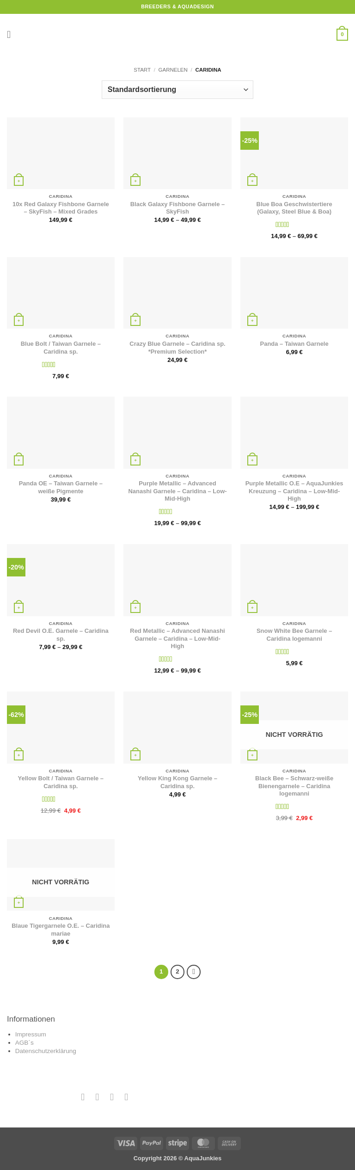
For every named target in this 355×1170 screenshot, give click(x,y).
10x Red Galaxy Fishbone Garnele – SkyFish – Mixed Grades (60, 208)
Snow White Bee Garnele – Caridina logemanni (294, 634)
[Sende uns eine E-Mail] (111, 1096)
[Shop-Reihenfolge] (177, 89)
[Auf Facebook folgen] (83, 1096)
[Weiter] (194, 972)
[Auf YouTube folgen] (126, 1096)
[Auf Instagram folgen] (97, 1096)
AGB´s (24, 1042)
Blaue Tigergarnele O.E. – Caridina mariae (61, 929)
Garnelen (173, 70)
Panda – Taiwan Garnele (294, 343)
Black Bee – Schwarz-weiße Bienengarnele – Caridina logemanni (294, 786)
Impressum (30, 1034)
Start (142, 70)
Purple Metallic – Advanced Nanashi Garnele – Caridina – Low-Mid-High (177, 491)
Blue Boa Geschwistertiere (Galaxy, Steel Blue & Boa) (294, 208)
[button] (12, 34)
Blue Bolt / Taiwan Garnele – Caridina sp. (61, 347)
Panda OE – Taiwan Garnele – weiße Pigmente (61, 487)
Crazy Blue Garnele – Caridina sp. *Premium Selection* (177, 347)
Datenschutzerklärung (45, 1050)
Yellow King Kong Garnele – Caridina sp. (177, 782)
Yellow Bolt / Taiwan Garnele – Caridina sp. (61, 782)
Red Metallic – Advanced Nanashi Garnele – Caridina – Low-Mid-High (177, 638)
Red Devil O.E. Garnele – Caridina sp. (61, 634)
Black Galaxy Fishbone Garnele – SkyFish (177, 208)
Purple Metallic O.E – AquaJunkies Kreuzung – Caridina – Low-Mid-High (294, 491)
